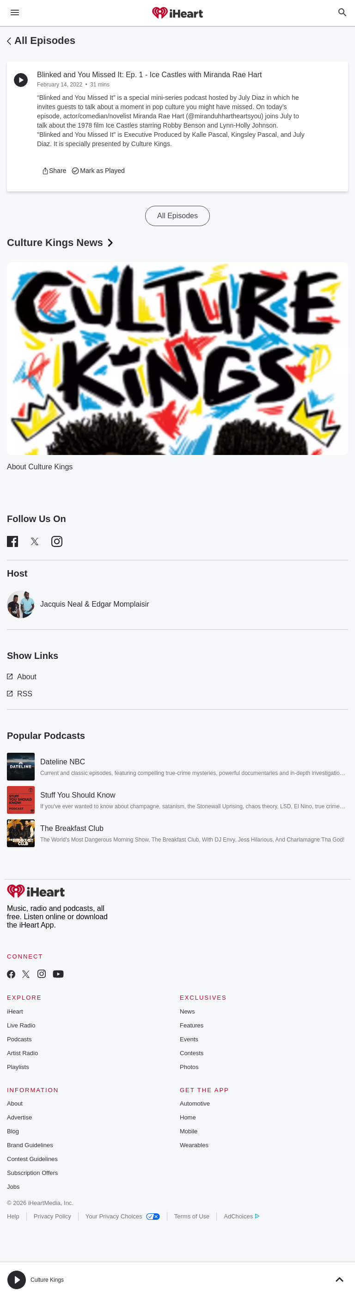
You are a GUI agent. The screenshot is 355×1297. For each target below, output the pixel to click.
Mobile (188, 1131)
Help (13, 1216)
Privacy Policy (52, 1216)
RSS (19, 694)
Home (188, 1117)
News (187, 1011)
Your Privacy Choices (123, 1216)
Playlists (18, 1066)
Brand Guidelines (30, 1145)
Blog (13, 1131)
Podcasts (19, 1039)
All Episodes (44, 40)
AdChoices (241, 1216)
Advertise (19, 1117)
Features (191, 1025)
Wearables (194, 1145)
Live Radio (21, 1025)
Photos (189, 1066)
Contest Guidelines (32, 1159)
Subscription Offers (32, 1172)
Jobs (13, 1186)
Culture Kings (47, 1280)
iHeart (15, 1011)
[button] (54, 170)
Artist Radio (22, 1053)
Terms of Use (192, 1216)
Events (189, 1039)
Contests (191, 1053)
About (22, 677)
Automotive (195, 1103)
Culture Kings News (61, 242)
